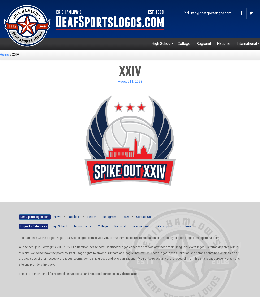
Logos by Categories (33, 226)
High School (59, 226)
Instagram (109, 217)
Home (4, 54)
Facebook (74, 217)
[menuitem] (161, 43)
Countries (184, 226)
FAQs (126, 217)
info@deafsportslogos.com (207, 13)
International (141, 226)
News (57, 217)
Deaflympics (164, 226)
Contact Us (143, 217)
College (103, 226)
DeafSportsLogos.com (34, 217)
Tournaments (82, 226)
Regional (120, 226)
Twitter (91, 217)
